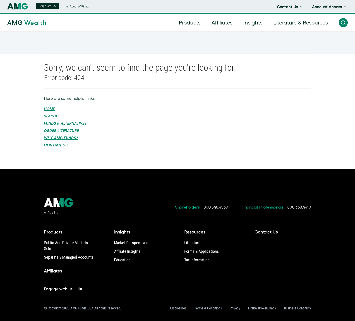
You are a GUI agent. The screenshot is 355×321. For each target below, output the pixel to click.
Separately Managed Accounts (69, 257)
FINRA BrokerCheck (262, 308)
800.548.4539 (216, 207)
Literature (192, 242)
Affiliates (53, 270)
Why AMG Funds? (61, 138)
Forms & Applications (201, 251)
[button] (343, 22)
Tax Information (196, 260)
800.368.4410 (299, 207)
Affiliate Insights (127, 251)
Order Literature (61, 130)
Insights (122, 231)
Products (53, 231)
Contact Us (55, 145)
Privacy (235, 308)
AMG (26, 22)
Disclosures (178, 308)
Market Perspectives (131, 242)
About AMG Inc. (79, 6)
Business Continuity (297, 308)
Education (122, 260)
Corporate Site (47, 6)
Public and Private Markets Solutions (66, 245)
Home (49, 109)
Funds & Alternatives (65, 123)
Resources (194, 231)
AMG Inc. (53, 212)
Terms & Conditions (208, 308)
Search (51, 116)
